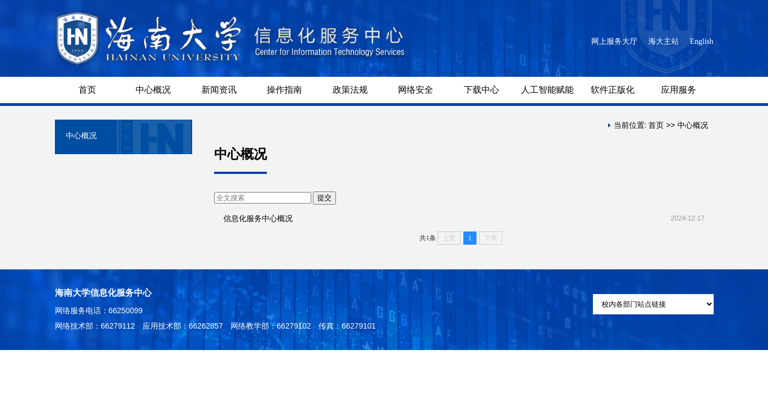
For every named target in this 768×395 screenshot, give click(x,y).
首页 (87, 89)
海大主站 (663, 41)
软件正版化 (613, 89)
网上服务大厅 (614, 41)
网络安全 (415, 89)
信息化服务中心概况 (258, 218)
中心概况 (153, 89)
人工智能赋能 (547, 89)
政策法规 (350, 89)
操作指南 (284, 89)
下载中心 (481, 89)
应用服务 (678, 89)
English (702, 41)
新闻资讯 (219, 89)
